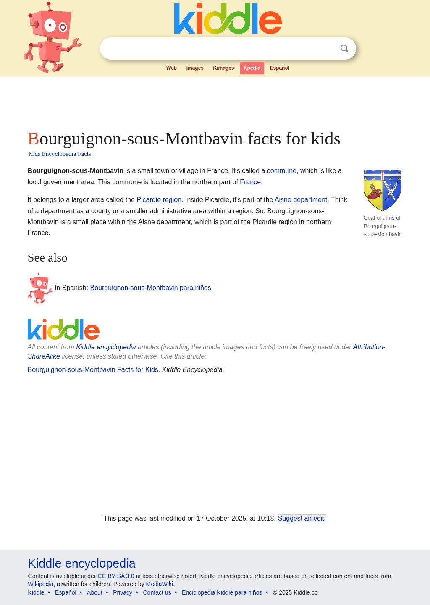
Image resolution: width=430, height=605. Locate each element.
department (310, 199)
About (94, 592)
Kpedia (252, 68)
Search (344, 48)
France (250, 182)
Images (195, 68)
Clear (327, 49)
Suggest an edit (301, 518)
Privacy (122, 592)
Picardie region (158, 199)
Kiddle (36, 592)
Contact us (157, 592)
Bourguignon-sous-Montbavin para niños (150, 287)
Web (171, 68)
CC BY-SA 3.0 (115, 576)
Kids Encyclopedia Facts (60, 153)
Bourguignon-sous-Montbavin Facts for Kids (93, 369)
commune (281, 170)
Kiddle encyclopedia (106, 347)
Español (279, 68)
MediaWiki (159, 584)
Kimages (223, 68)
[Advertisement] (214, 101)
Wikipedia (41, 584)
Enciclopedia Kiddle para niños (222, 592)
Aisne (283, 199)
